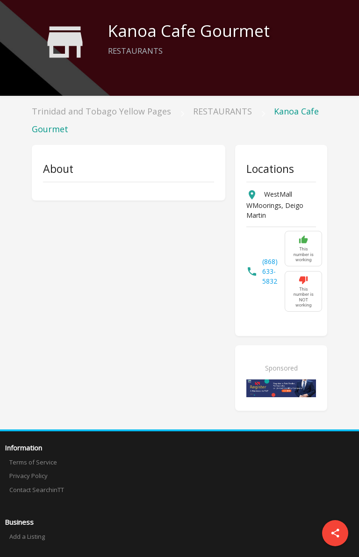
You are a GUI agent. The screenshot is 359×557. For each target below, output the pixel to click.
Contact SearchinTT (36, 490)
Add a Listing (27, 536)
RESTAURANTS (222, 111)
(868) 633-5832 (270, 271)
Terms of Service (33, 462)
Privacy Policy (28, 475)
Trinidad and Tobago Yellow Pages (101, 111)
